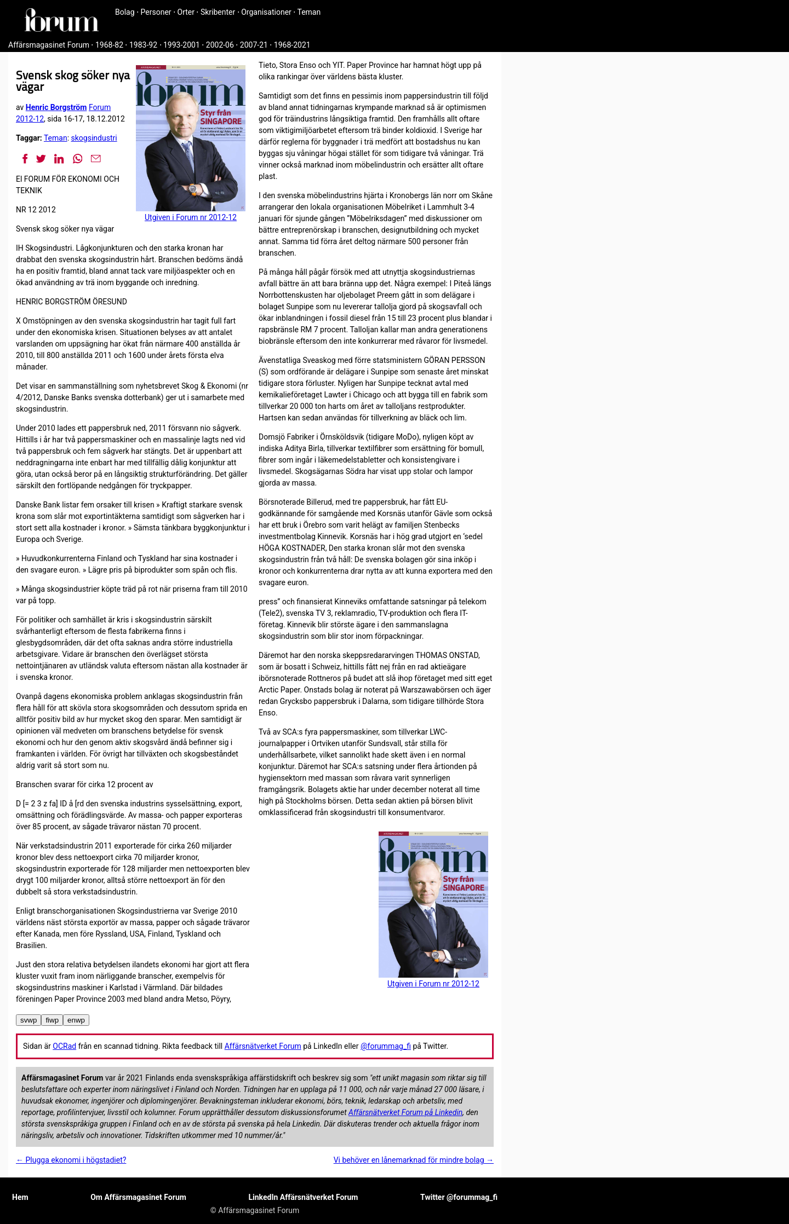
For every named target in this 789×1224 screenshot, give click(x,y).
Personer (156, 12)
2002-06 (220, 45)
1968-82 (109, 45)
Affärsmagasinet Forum (48, 45)
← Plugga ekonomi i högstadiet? (71, 1160)
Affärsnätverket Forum (263, 1046)
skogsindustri (94, 138)
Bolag (125, 12)
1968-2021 (292, 45)
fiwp (52, 1020)
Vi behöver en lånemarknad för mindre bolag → (414, 1160)
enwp (76, 1020)
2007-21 (254, 45)
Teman (309, 12)
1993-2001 (181, 45)
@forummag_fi (386, 1046)
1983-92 (143, 45)
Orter (186, 12)
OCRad (64, 1046)
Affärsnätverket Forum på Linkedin (405, 1112)
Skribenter (218, 12)
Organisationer (266, 12)
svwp (28, 1020)
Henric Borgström (56, 107)
